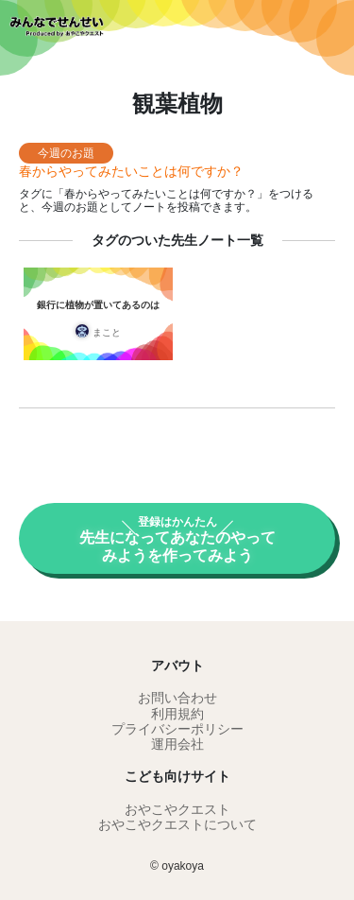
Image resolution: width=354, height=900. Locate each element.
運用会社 (177, 744)
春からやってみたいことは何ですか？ (131, 171)
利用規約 (177, 713)
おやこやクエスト (177, 809)
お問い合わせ (177, 697)
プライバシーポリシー (177, 728)
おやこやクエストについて (177, 824)
